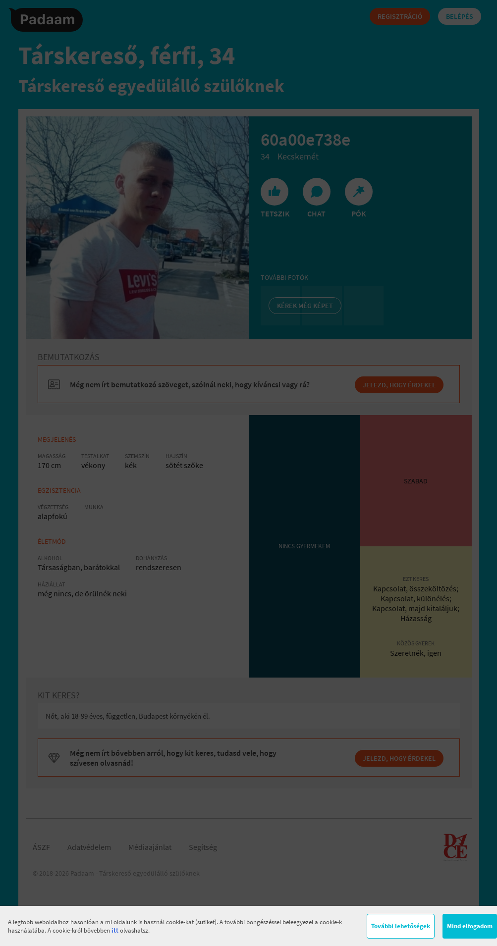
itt (114, 930)
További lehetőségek (400, 926)
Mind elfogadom (470, 926)
